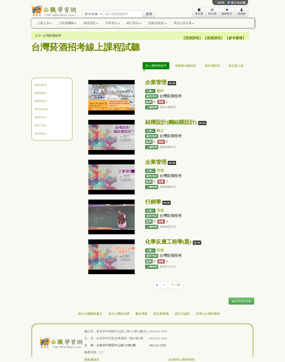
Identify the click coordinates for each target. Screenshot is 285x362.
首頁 (38, 35)
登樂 (160, 250)
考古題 (199, 11)
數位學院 (141, 313)
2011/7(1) (40, 125)
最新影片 (227, 11)
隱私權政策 (91, 359)
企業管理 (156, 82)
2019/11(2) (41, 109)
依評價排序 (212, 65)
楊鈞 (160, 91)
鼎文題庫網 (161, 313)
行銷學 (153, 202)
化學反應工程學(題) (168, 242)
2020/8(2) (40, 93)
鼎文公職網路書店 (90, 313)
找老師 (241, 11)
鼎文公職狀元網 (118, 313)
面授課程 (192, 38)
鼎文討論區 (182, 313)
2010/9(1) (40, 133)
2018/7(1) (40, 117)
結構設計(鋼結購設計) (171, 122)
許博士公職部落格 (208, 313)
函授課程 (214, 38)
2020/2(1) (40, 101)
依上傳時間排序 (156, 65)
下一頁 (175, 284)
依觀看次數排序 (185, 65)
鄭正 (160, 131)
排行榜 (212, 11)
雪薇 (160, 170)
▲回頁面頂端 (241, 301)
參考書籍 (235, 38)
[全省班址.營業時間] (181, 359)
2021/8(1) (40, 84)
